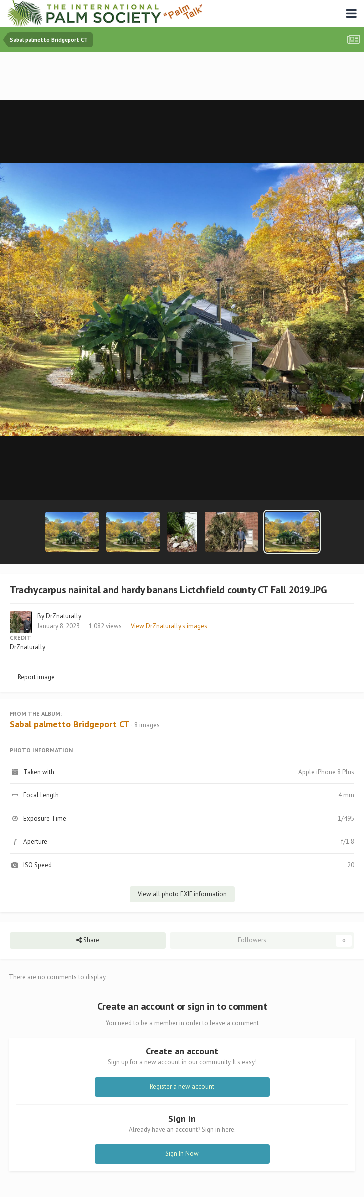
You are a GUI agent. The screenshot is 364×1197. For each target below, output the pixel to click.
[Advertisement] (182, 77)
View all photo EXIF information (182, 894)
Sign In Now (182, 1153)
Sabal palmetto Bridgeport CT (70, 724)
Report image (36, 677)
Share (87, 940)
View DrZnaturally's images (169, 626)
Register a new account (182, 1086)
